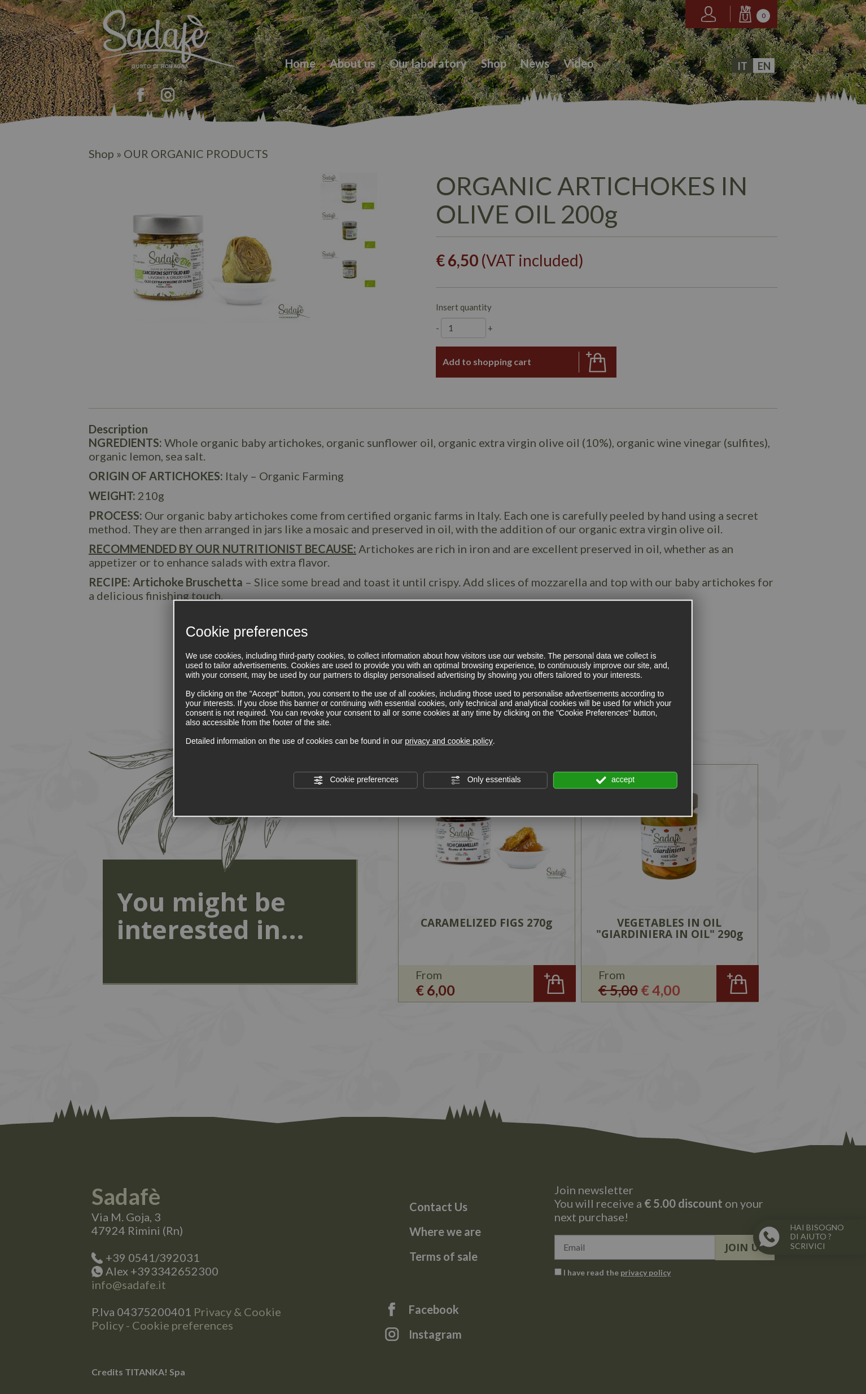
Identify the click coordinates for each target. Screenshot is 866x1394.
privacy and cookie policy (449, 741)
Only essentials (486, 780)
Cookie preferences (356, 780)
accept (615, 780)
